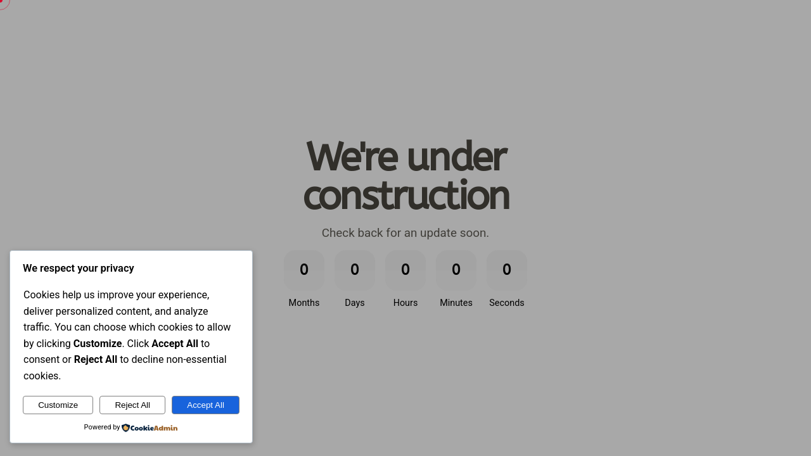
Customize (58, 405)
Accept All (205, 405)
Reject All (132, 405)
